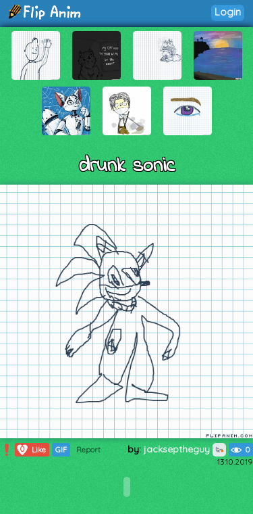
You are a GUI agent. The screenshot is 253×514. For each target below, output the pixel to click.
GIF (61, 449)
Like (31, 450)
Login (228, 11)
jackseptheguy (185, 449)
